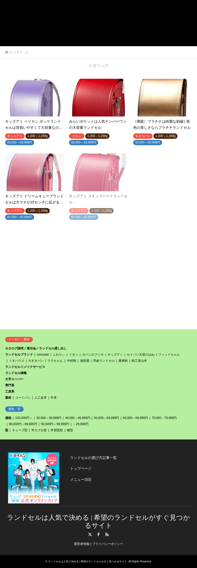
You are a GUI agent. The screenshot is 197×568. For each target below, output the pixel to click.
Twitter (90, 534)
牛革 (54, 397)
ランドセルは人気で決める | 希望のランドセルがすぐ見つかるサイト (87, 561)
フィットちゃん (169, 354)
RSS (107, 534)
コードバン (23, 397)
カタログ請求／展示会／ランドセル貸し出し (36, 348)
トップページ (81, 468)
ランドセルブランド (19, 354)
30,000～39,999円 (48, 418)
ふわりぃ (59, 354)
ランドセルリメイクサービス (25, 367)
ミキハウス (16, 361)
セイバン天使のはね (140, 354)
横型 (70, 430)
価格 (8, 418)
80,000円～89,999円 (23, 424)
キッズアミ (115, 354)
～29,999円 (80, 424)
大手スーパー (14, 379)
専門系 (9, 385)
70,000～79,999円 (164, 418)
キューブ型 (19, 430)
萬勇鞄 (123, 361)
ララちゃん (55, 361)
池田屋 (84, 361)
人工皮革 (40, 397)
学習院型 (57, 430)
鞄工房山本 (139, 361)
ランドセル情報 (16, 373)
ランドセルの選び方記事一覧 (93, 458)
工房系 (9, 391)
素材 (8, 397)
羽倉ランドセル (104, 361)
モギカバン (36, 361)
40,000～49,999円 (77, 418)
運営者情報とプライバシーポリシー (98, 544)
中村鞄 (71, 361)
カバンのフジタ (93, 354)
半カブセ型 (39, 430)
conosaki (43, 354)
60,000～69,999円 (135, 418)
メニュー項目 (81, 479)
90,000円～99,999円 (55, 424)
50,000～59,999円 (106, 418)
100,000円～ (23, 418)
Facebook (98, 534)
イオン (73, 354)
